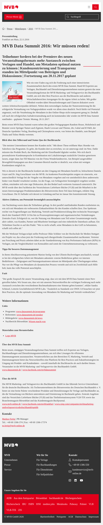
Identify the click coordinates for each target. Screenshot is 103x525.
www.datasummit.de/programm (30, 311)
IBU (24, 504)
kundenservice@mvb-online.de (83, 471)
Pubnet (83, 504)
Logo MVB (10, 335)
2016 (31, 29)
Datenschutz (80, 516)
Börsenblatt (41, 498)
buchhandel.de (56, 498)
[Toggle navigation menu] (89, 7)
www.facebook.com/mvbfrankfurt (37, 404)
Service (8, 469)
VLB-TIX (11, 510)
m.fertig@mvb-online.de (13, 425)
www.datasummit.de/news (30, 318)
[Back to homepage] (11, 7)
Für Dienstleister (44, 469)
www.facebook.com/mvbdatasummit (39, 370)
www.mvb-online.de (11, 404)
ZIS (20, 510)
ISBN (31, 504)
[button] (95, 7)
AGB (70, 516)
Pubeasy (74, 504)
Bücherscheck (13, 504)
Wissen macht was (37, 321)
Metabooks (62, 504)
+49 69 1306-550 (80, 464)
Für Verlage (42, 460)
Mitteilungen (20, 29)
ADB (9, 498)
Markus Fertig (8, 419)
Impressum (94, 516)
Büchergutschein (73, 498)
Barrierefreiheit (47, 516)
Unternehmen (10, 460)
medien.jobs (49, 504)
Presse (9, 29)
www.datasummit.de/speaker (30, 314)
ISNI (38, 504)
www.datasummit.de (11, 370)
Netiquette (61, 516)
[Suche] (82, 16)
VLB (91, 504)
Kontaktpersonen (80, 460)
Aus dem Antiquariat (24, 498)
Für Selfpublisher (44, 474)
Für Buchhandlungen (46, 464)
